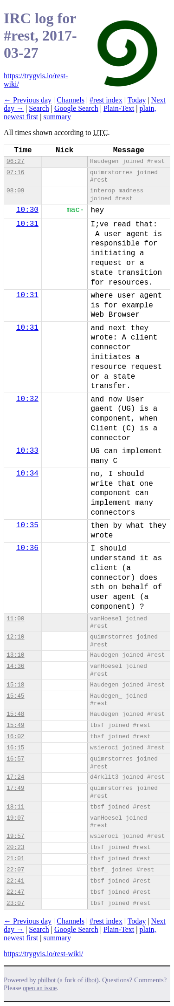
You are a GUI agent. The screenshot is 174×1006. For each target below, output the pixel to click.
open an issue (40, 988)
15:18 (15, 684)
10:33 (27, 451)
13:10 (15, 655)
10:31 (27, 224)
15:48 (15, 714)
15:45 (15, 696)
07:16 (15, 172)
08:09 (15, 190)
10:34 (27, 473)
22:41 (15, 880)
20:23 (15, 847)
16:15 (15, 747)
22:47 (15, 892)
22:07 (15, 869)
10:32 (27, 399)
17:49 (15, 788)
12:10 (15, 636)
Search (39, 108)
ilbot (91, 980)
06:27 (15, 161)
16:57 (15, 758)
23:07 (15, 903)
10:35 (27, 525)
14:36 (15, 666)
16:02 (15, 736)
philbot (47, 980)
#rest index (106, 100)
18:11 (15, 806)
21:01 (15, 858)
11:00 (15, 618)
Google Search (76, 108)
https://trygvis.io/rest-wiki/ (43, 954)
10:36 (27, 548)
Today (137, 100)
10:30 (27, 210)
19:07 (15, 818)
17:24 (15, 777)
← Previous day (28, 100)
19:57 (15, 836)
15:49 (15, 725)
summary (57, 117)
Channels (70, 100)
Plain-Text (118, 108)
